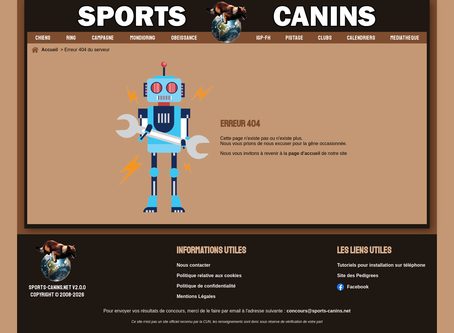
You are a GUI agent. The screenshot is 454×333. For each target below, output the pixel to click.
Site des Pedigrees (357, 275)
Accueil (51, 49)
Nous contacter (193, 265)
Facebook (353, 286)
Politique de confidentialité (206, 285)
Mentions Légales (196, 296)
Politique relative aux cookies (209, 275)
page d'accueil (304, 153)
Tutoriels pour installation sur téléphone (381, 265)
